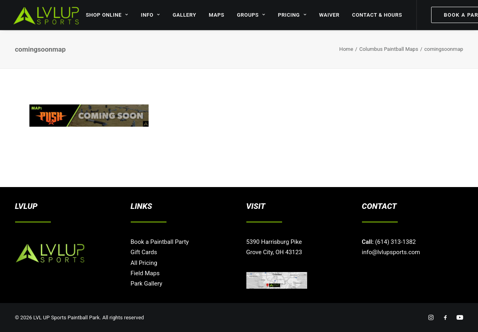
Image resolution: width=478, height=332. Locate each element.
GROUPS (251, 15)
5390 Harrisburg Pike (274, 241)
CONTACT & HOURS (377, 15)
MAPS (216, 15)
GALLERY (184, 15)
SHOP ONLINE (107, 15)
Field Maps (145, 273)
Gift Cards (144, 252)
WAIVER (329, 15)
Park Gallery (147, 283)
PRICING (292, 15)
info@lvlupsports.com (391, 252)
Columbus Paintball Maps (388, 49)
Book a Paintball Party (160, 241)
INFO (150, 15)
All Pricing (144, 262)
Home (346, 49)
